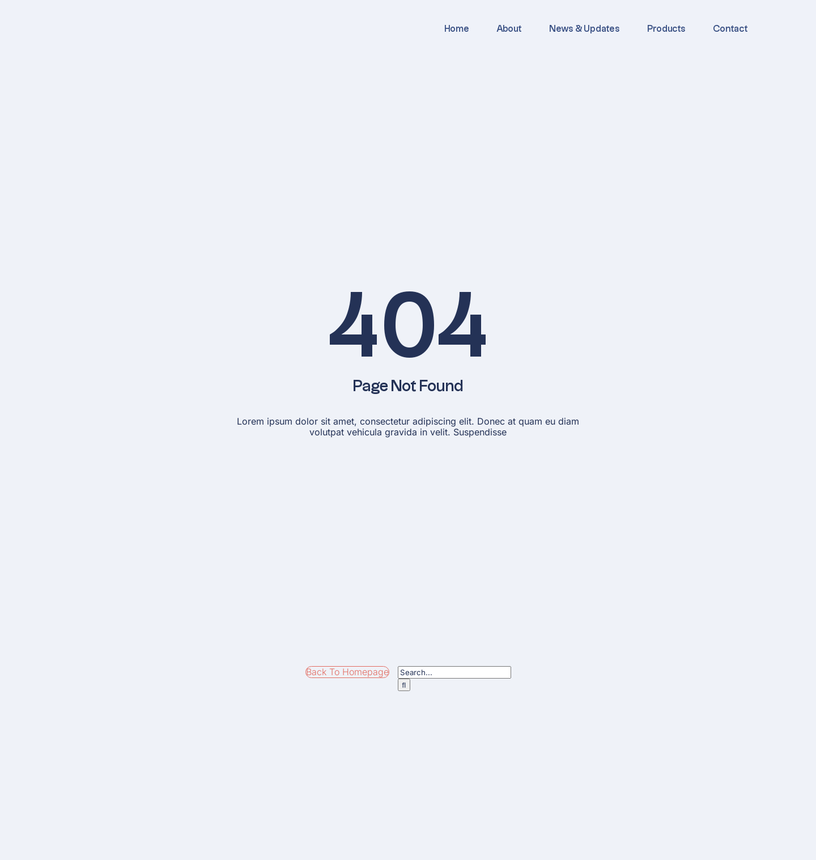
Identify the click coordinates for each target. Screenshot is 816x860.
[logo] (139, 13)
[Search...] (454, 672)
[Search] (404, 685)
